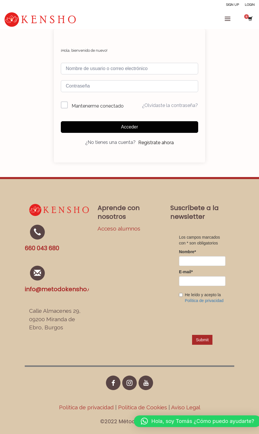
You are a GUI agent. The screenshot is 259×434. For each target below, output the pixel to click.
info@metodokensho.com (63, 289)
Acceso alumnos (118, 228)
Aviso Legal (185, 407)
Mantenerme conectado (98, 106)
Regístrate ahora (156, 142)
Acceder (129, 126)
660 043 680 (42, 248)
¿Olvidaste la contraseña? (170, 105)
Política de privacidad (87, 407)
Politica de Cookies (142, 407)
